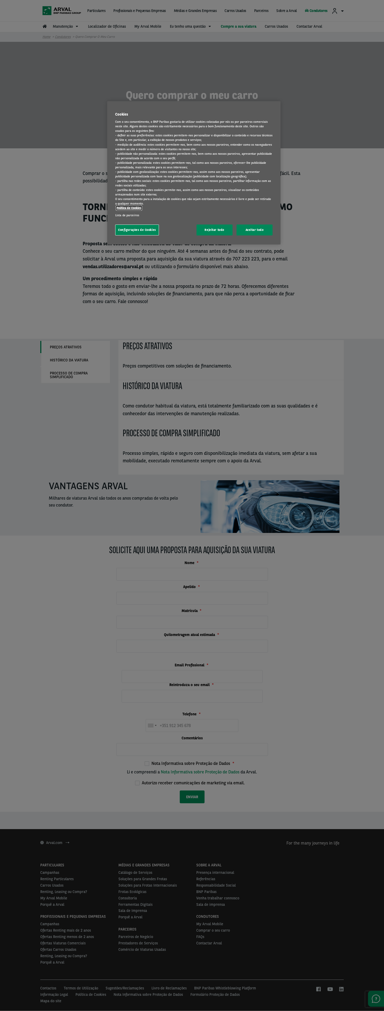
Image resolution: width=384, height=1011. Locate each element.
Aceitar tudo (255, 230)
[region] (194, 173)
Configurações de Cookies (137, 230)
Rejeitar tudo (214, 230)
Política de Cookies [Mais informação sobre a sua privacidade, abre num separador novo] (129, 208)
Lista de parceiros (127, 215)
